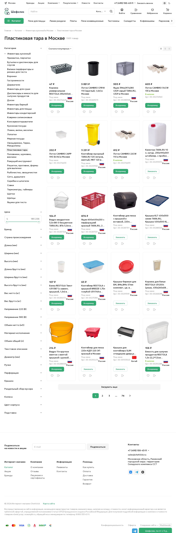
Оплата (87, 471)
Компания (36, 461)
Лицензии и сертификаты (38, 476)
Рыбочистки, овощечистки (22, 172)
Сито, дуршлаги (16, 176)
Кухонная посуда (16, 125)
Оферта (132, 525)
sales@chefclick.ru (137, 454)
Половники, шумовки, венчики (19, 155)
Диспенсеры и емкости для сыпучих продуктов (22, 94)
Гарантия (87, 479)
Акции (7, 471)
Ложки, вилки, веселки (20, 130)
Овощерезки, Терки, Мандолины (18, 144)
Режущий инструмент (19, 161)
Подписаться (97, 446)
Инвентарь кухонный (19, 53)
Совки (10, 185)
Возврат (87, 483)
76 (123, 395)
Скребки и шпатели (18, 181)
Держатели (13, 84)
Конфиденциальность (112, 525)
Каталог (8, 467)
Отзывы (35, 471)
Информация (64, 461)
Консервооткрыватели (20, 121)
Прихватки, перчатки (19, 58)
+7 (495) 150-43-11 (123, 3)
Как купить (88, 467)
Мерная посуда (15, 138)
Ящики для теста (16, 202)
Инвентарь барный (17, 104)
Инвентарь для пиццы (19, 108)
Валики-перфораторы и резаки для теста (20, 70)
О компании (37, 467)
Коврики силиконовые (19, 117)
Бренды (8, 475)
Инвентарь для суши (18, 89)
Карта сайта (49, 503)
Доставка (88, 475)
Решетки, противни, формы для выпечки (22, 167)
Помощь (88, 461)
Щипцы (11, 198)
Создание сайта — (156, 525)
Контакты (62, 471)
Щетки (11, 193)
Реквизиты (62, 467)
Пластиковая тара (17, 149)
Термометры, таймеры (20, 189)
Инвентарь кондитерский (21, 113)
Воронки (12, 76)
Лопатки (12, 134)
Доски (10, 100)
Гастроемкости (15, 80)
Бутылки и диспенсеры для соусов (22, 63)
